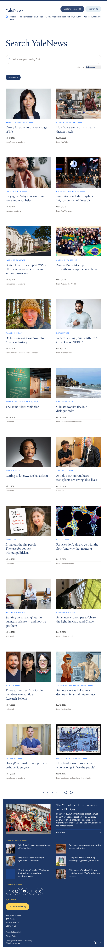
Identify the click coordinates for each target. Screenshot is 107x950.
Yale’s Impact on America (31, 16)
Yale (97, 943)
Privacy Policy (11, 936)
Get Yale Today (17, 906)
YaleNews (15, 10)
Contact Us (11, 925)
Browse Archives (13, 915)
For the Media (12, 922)
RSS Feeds (10, 919)
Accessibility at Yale (13, 932)
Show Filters (13, 77)
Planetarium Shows (92, 16)
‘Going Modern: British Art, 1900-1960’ (63, 16)
